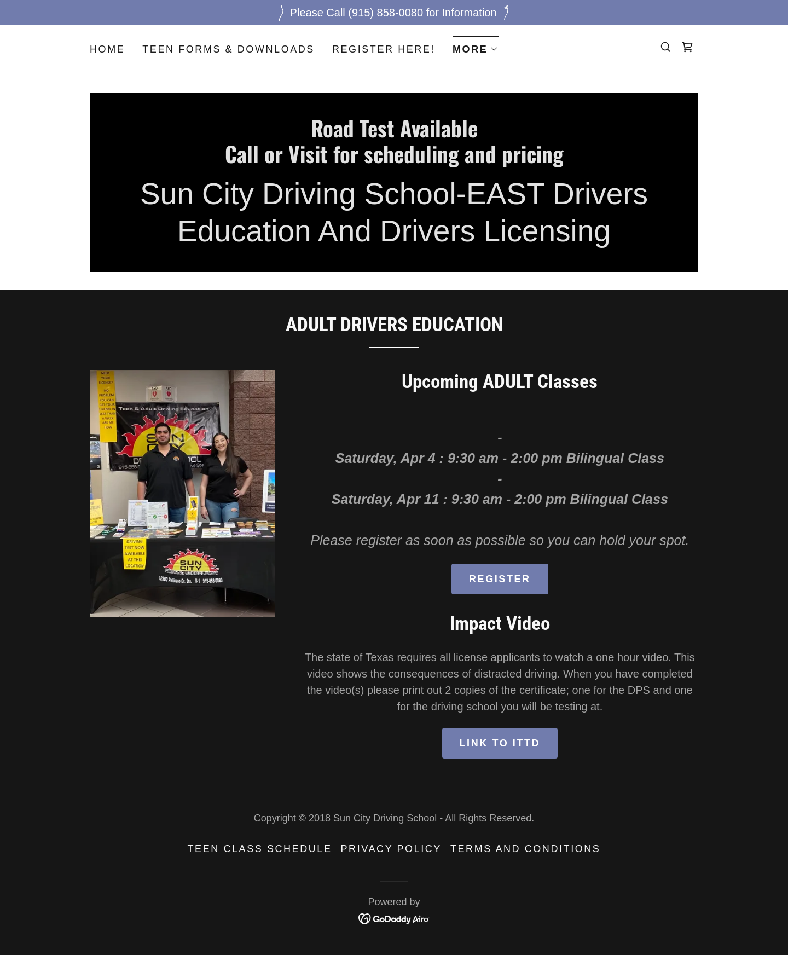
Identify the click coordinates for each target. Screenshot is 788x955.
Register (500, 579)
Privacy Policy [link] (391, 848)
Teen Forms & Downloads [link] (228, 49)
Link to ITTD (500, 743)
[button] (476, 46)
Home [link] (107, 49)
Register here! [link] (383, 49)
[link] (687, 47)
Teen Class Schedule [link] (260, 848)
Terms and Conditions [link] (525, 848)
